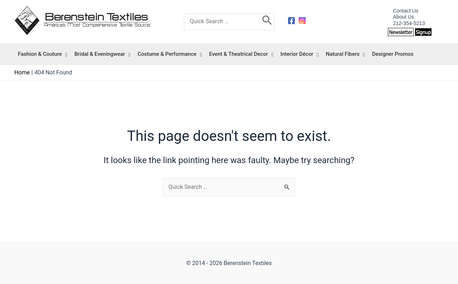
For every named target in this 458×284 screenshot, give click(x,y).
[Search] (267, 22)
